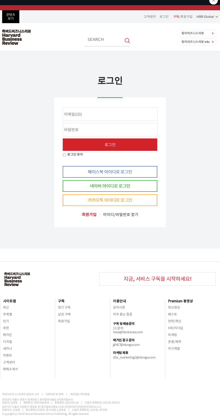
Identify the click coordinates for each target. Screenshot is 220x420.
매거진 (7, 335)
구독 (61, 301)
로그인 (164, 17)
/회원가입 (182, 17)
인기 (6, 321)
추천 (6, 328)
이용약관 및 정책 (54, 394)
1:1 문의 (118, 328)
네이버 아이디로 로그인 (110, 186)
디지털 (7, 342)
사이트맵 (9, 301)
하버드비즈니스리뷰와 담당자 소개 (20, 394)
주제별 (7, 314)
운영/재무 (174, 342)
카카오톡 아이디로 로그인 (110, 200)
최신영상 (174, 307)
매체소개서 (10, 369)
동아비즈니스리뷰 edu (196, 42)
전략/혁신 (174, 321)
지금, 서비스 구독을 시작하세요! (157, 279)
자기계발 (174, 348)
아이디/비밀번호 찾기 (120, 215)
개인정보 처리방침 (80, 394)
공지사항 (119, 307)
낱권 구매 (64, 314)
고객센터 (150, 17)
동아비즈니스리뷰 (193, 33)
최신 (6, 307)
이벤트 (7, 355)
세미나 (7, 348)
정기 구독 (64, 307)
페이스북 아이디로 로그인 (110, 172)
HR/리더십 (175, 328)
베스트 (172, 314)
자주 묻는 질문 (122, 314)
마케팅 (172, 335)
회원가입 (89, 215)
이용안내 (119, 301)
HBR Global (205, 17)
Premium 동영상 (180, 301)
